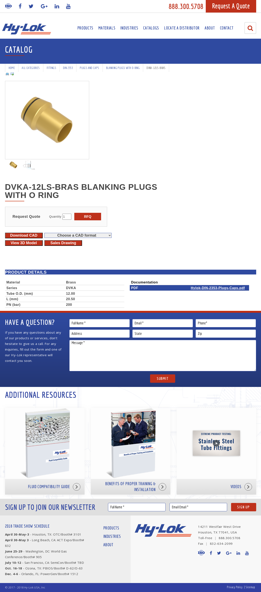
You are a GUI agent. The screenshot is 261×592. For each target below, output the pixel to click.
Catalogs (151, 28)
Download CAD (23, 235)
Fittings (51, 68)
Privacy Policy (234, 587)
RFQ (87, 216)
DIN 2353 (68, 68)
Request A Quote (231, 6)
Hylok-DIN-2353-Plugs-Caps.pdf (218, 288)
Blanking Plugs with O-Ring (123, 68)
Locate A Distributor (182, 28)
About (210, 28)
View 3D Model (24, 243)
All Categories (31, 68)
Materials (106, 28)
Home (12, 68)
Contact (227, 28)
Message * (162, 355)
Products (85, 28)
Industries (129, 28)
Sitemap (250, 587)
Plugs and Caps (89, 68)
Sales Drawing (63, 243)
